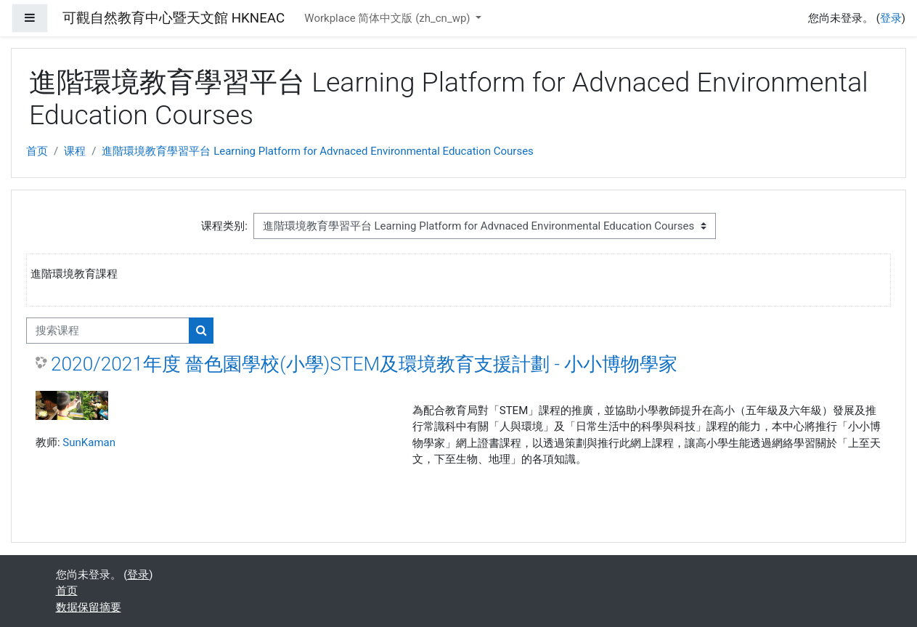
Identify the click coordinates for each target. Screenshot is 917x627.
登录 (891, 18)
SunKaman (88, 442)
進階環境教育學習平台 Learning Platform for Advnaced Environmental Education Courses (317, 151)
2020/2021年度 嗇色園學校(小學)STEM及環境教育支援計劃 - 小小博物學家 (364, 364)
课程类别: (224, 225)
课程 (75, 151)
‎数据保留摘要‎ (88, 607)
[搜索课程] (107, 330)
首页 (37, 151)
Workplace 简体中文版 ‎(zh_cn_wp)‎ (388, 18)
